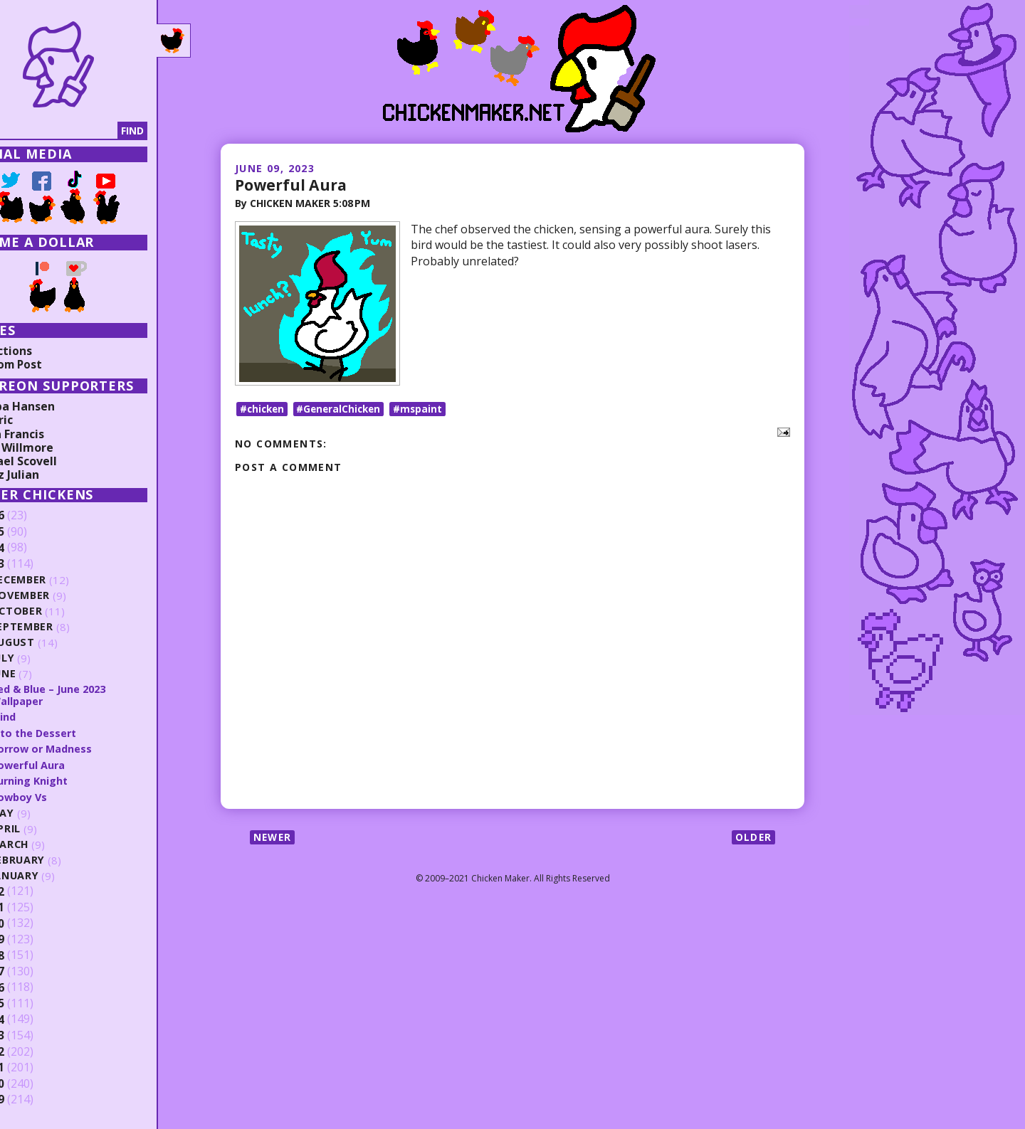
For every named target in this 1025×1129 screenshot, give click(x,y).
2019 (33, 938)
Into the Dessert (77, 732)
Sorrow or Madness (84, 748)
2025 (33, 532)
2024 (33, 547)
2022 (33, 890)
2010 (33, 1082)
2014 (33, 1018)
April (47, 828)
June (45, 674)
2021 (33, 906)
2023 (33, 564)
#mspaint (425, 412)
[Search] (85, 131)
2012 (33, 1050)
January (57, 875)
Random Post (48, 364)
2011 (33, 1066)
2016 (33, 986)
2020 (33, 922)
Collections (43, 351)
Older (753, 841)
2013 (33, 1034)
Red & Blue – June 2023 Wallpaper (92, 695)
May (44, 812)
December (61, 580)
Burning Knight (72, 780)
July (44, 658)
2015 (33, 1002)
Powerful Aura (292, 184)
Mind (45, 716)
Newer (273, 841)
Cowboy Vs (62, 795)
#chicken (263, 412)
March (52, 843)
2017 (33, 970)
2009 (33, 1098)
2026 (33, 515)
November (63, 596)
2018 (33, 954)
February (60, 859)
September (64, 627)
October (58, 611)
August (55, 643)
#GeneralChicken (343, 412)
